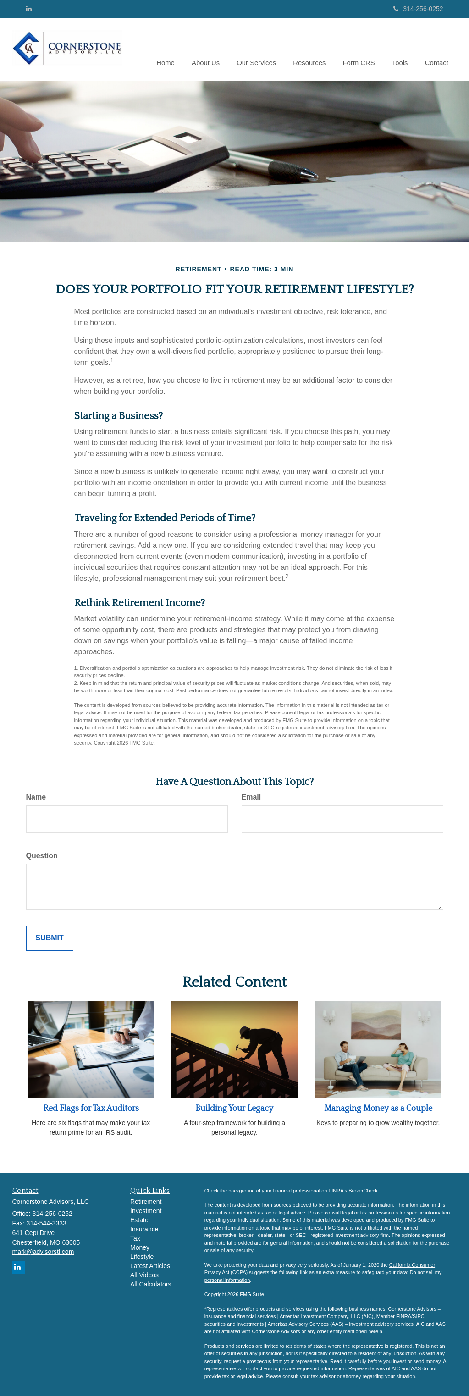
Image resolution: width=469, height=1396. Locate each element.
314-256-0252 (418, 8)
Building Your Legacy (234, 1108)
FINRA (403, 1316)
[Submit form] (49, 938)
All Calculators (150, 1284)
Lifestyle (142, 1256)
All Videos (144, 1275)
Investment (145, 1210)
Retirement (145, 1201)
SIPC (419, 1316)
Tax (135, 1238)
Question (42, 856)
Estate (139, 1220)
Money (139, 1247)
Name (36, 797)
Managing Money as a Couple (378, 1108)
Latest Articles (150, 1265)
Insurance (144, 1229)
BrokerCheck (363, 1190)
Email (251, 797)
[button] (213, 49)
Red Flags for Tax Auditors (91, 1108)
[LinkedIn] (29, 8)
